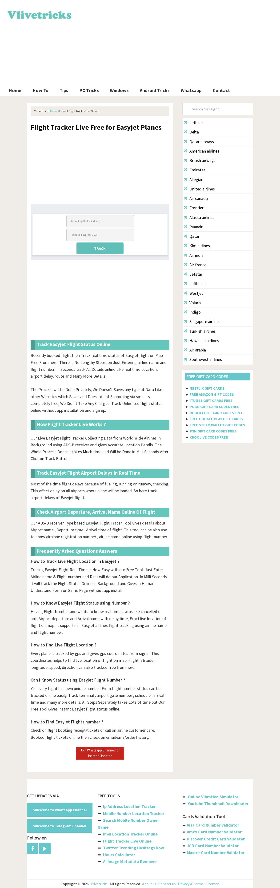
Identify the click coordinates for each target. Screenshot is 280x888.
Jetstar (193, 274)
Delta (191, 132)
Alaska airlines (199, 217)
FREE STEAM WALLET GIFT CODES (217, 425)
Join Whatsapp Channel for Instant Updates (100, 753)
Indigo (192, 312)
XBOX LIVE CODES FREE (209, 437)
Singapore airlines (202, 321)
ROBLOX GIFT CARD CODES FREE (216, 412)
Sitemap (212, 883)
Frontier (194, 207)
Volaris (192, 302)
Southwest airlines (203, 359)
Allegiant (194, 179)
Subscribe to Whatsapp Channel (60, 809)
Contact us (167, 883)
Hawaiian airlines (201, 340)
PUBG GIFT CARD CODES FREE (214, 406)
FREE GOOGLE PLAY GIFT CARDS (216, 418)
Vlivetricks (39, 14)
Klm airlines (197, 245)
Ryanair (193, 227)
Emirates (194, 170)
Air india (194, 255)
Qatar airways (199, 141)
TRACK (100, 248)
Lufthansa (195, 283)
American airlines (201, 151)
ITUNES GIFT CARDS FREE (211, 400)
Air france (195, 264)
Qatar (192, 236)
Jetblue (193, 122)
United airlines (199, 189)
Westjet (193, 293)
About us (149, 883)
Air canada (196, 198)
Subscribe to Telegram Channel (59, 825)
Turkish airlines (200, 331)
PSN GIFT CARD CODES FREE (213, 431)
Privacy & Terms (191, 883)
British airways (199, 160)
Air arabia (195, 350)
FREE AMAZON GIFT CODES (212, 394)
